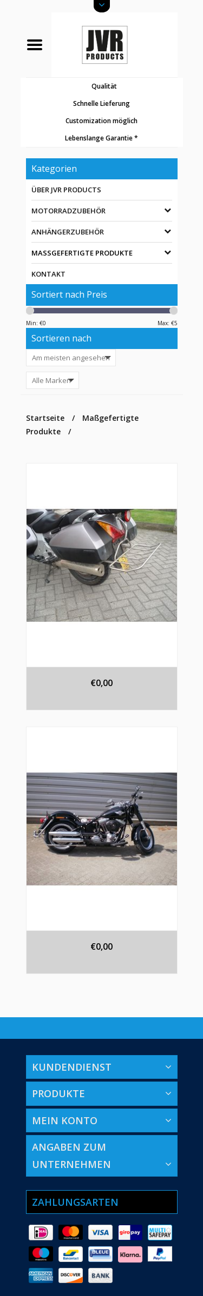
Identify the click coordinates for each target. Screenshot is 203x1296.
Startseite (45, 418)
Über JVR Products (66, 189)
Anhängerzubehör (67, 232)
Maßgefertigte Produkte (82, 253)
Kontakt (48, 274)
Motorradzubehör (68, 211)
